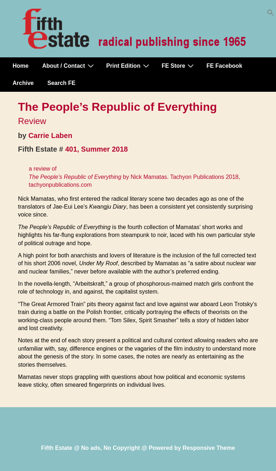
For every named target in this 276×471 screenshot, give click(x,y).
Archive (23, 83)
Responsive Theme (209, 448)
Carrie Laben (50, 135)
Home (20, 66)
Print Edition (128, 66)
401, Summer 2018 (96, 149)
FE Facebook (224, 66)
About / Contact (68, 66)
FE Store (179, 66)
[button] (270, 14)
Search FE (61, 83)
